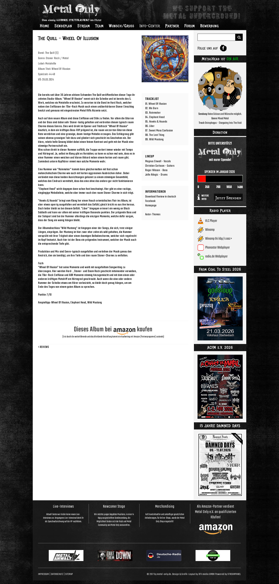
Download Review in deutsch (160, 196)
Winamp (210, 230)
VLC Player (211, 221)
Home (44, 25)
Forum (189, 25)
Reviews (43, 347)
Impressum (43, 574)
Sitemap (69, 574)
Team (99, 25)
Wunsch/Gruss (121, 25)
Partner (172, 25)
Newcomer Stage (114, 506)
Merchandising (164, 506)
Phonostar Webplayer (217, 247)
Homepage (151, 205)
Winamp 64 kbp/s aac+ (218, 238)
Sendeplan (63, 25)
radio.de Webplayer (216, 256)
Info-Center (150, 25)
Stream (83, 25)
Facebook (150, 201)
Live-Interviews (63, 506)
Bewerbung (209, 25)
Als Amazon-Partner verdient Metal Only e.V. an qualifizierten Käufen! (215, 512)
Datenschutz (57, 574)
